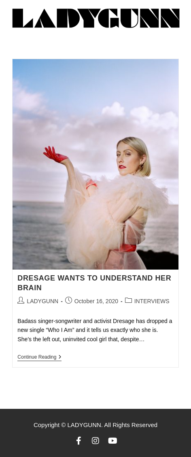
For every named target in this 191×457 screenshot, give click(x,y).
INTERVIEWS (152, 301)
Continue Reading (39, 357)
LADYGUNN (42, 301)
